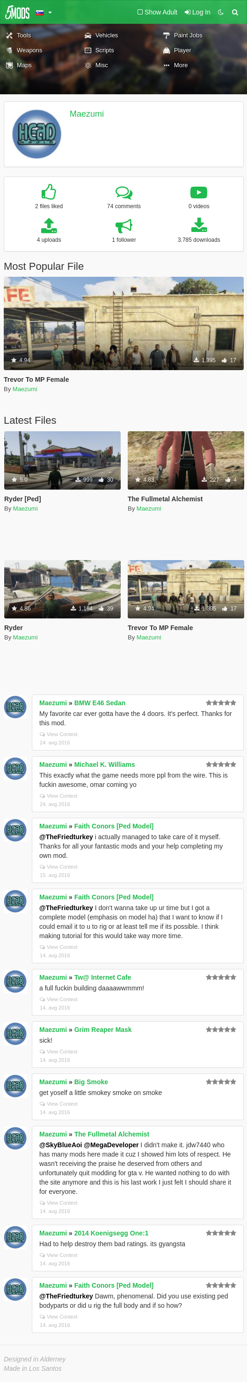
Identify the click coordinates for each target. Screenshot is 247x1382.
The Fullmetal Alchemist (112, 1134)
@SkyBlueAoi (60, 1145)
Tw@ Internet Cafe (102, 977)
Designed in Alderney (35, 1359)
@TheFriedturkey (66, 837)
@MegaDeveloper (111, 1145)
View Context (59, 734)
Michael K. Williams (104, 764)
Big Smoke (91, 1082)
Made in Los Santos (33, 1368)
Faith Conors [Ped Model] (114, 826)
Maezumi (87, 114)
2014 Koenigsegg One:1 (111, 1233)
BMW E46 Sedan (100, 703)
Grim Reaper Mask (103, 1029)
